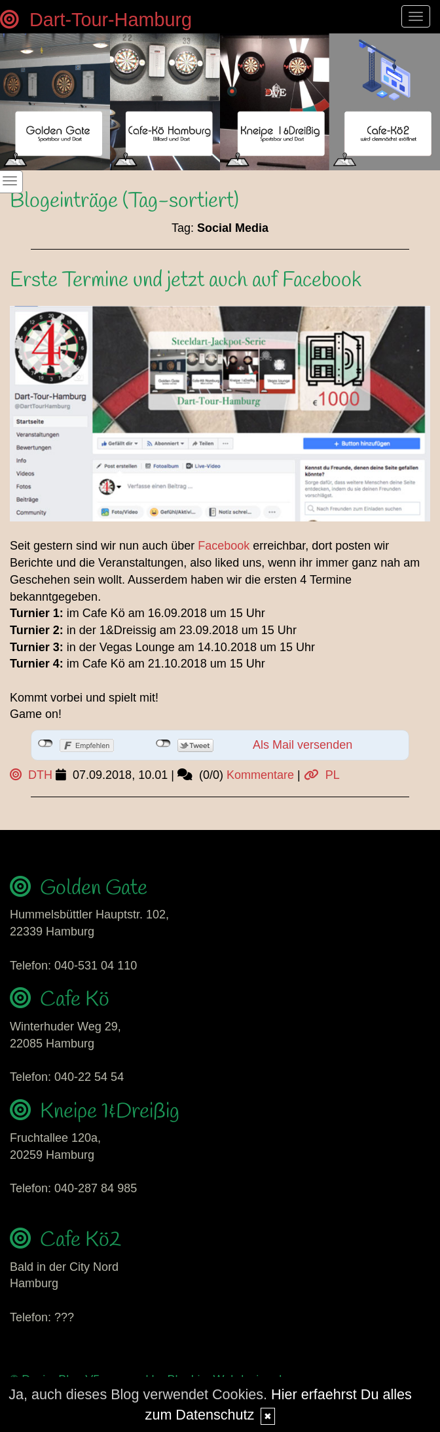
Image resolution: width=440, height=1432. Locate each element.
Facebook (223, 545)
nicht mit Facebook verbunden (45, 743)
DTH (31, 775)
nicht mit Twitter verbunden (163, 743)
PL (322, 775)
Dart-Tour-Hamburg (96, 19)
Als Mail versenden (302, 744)
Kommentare (260, 775)
